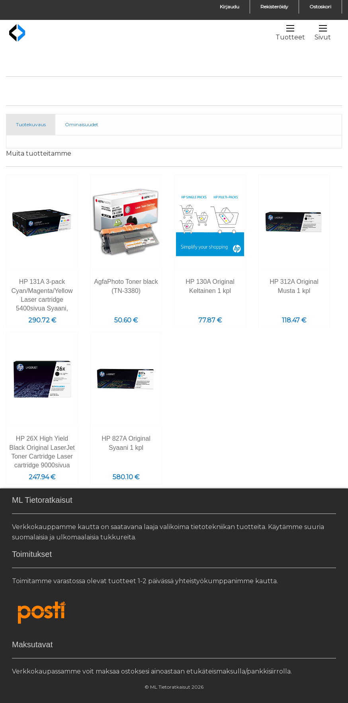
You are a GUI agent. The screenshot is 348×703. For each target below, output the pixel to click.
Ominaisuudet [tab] (81, 124)
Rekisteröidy (274, 7)
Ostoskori (320, 7)
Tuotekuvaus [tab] (31, 124)
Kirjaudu (229, 7)
